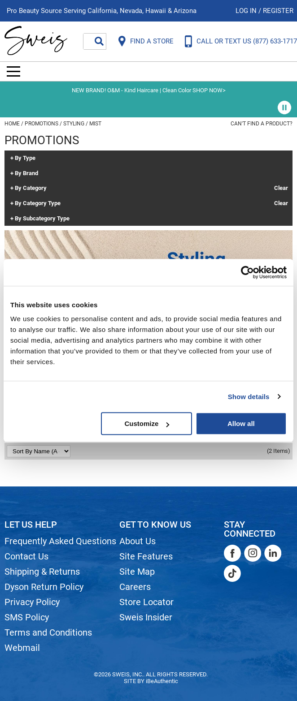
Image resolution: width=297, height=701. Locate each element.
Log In (247, 11)
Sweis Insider (145, 617)
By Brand (26, 173)
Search (99, 41)
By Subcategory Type (42, 218)
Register (278, 11)
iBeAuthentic (162, 681)
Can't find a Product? (262, 123)
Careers (135, 586)
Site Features (146, 556)
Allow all (241, 423)
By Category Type (38, 203)
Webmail (22, 647)
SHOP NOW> (209, 90)
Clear (281, 188)
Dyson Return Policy (43, 586)
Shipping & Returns (42, 571)
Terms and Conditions (48, 632)
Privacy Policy (32, 602)
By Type (25, 158)
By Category (31, 188)
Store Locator (146, 602)
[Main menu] (13, 71)
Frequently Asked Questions (60, 541)
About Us (137, 541)
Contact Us (26, 556)
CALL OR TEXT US (247, 41)
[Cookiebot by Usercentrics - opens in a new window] (247, 272)
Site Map (137, 571)
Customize (146, 423)
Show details (249, 396)
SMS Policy (26, 617)
